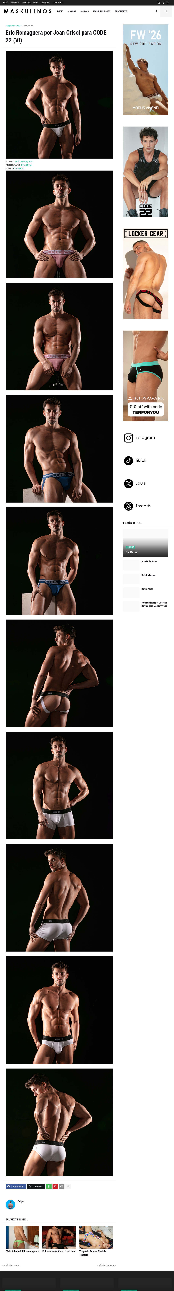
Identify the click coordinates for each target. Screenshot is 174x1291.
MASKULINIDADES (41, 3)
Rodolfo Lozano (148, 575)
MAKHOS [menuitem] (72, 11)
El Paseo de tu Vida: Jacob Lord (59, 1251)
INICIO (5, 3)
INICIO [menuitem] (60, 11)
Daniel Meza (147, 588)
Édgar (21, 1201)
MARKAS (26, 3)
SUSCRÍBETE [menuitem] (121, 11)
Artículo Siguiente (105, 1265)
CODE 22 (19, 168)
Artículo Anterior (12, 1265)
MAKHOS (15, 3)
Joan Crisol (26, 165)
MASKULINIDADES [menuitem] (101, 11)
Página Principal (14, 25)
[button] (156, 11)
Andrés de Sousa (149, 561)
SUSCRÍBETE (58, 3)
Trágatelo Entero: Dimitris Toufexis (92, 1253)
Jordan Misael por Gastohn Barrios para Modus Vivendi (154, 604)
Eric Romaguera (24, 161)
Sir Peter (131, 552)
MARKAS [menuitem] (85, 11)
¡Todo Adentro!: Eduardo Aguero (22, 1251)
